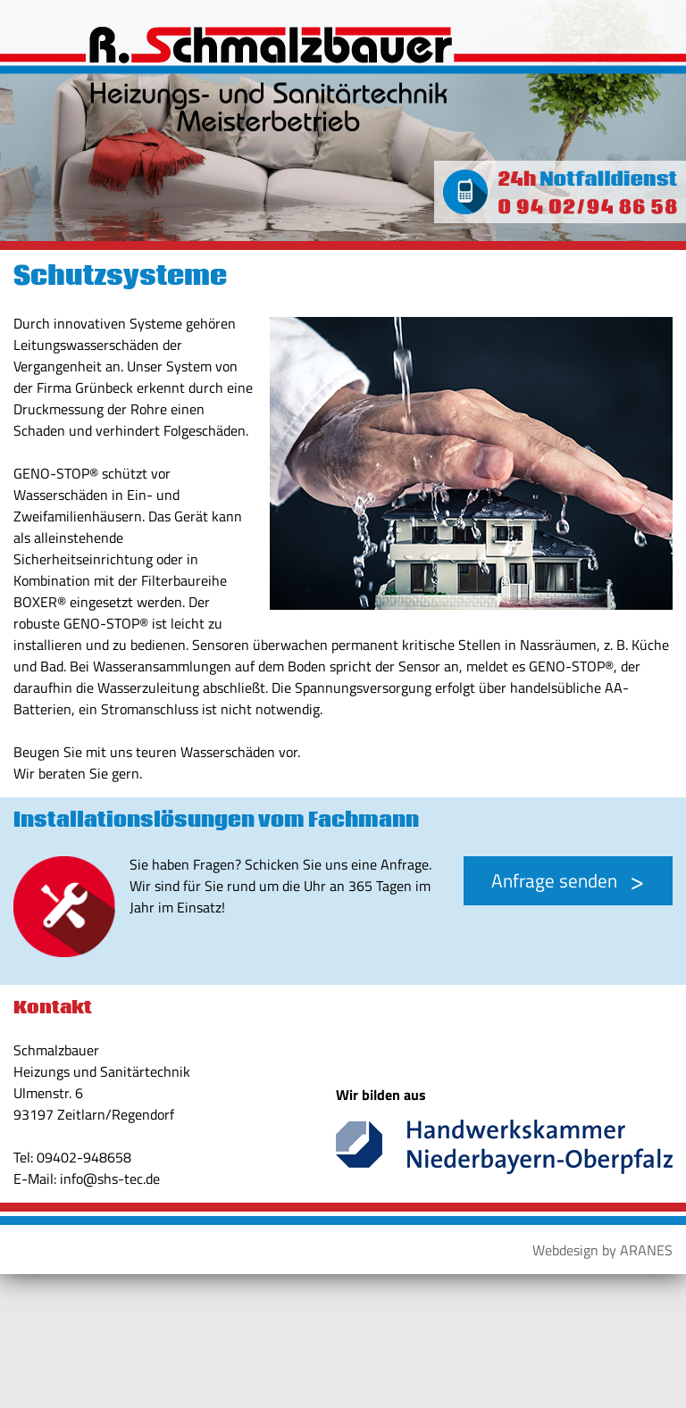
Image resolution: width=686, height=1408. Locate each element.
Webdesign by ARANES (602, 1250)
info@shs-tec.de (110, 1178)
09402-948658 (84, 1157)
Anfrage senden (554, 880)
